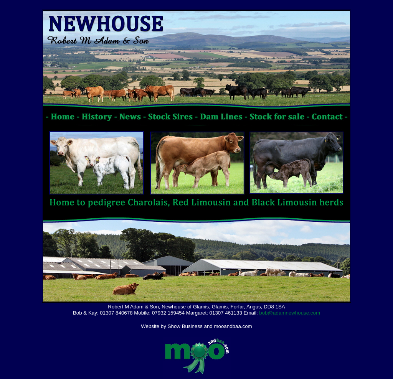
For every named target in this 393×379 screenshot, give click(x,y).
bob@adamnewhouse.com (289, 313)
